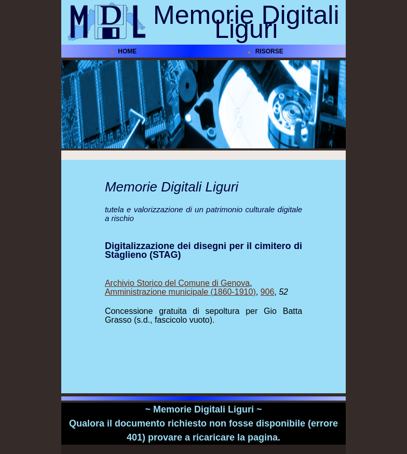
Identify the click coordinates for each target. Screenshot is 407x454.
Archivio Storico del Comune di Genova (177, 283)
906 (268, 291)
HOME (127, 51)
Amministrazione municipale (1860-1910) (180, 291)
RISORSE (269, 51)
